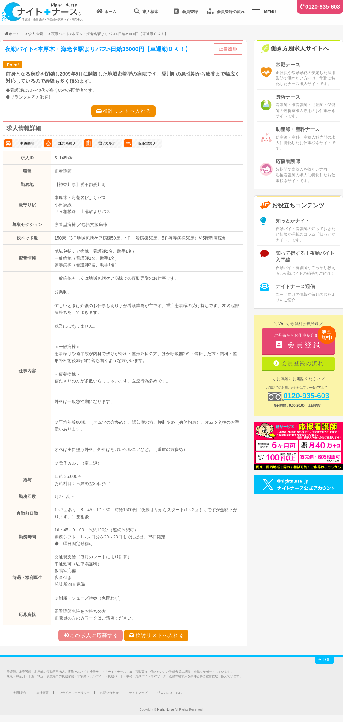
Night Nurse (165, 709)
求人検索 (35, 34)
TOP (324, 659)
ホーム (12, 34)
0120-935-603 (322, 7)
